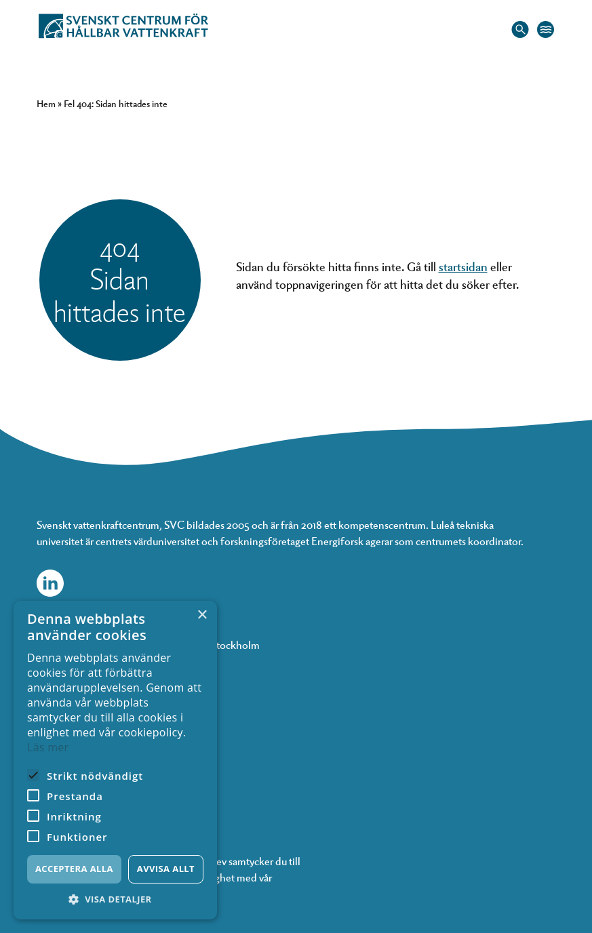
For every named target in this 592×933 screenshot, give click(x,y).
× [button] (202, 615)
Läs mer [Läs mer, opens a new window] (47, 747)
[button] (115, 899)
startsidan (463, 266)
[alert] (115, 760)
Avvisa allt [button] (166, 868)
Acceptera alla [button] (74, 868)
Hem (46, 103)
